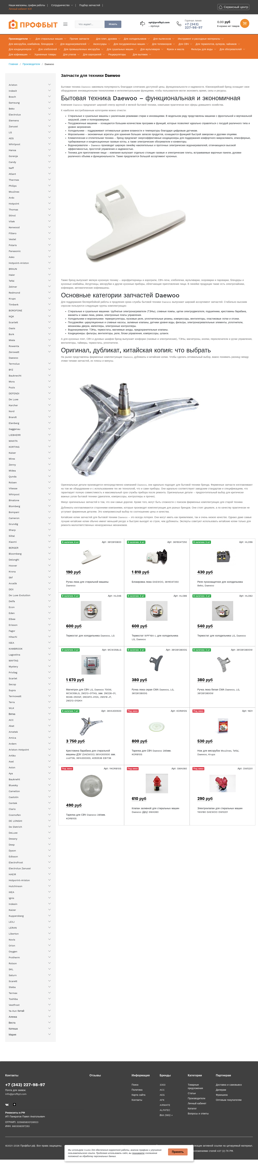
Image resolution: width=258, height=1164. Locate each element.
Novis (12, 939)
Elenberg (14, 423)
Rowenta (14, 346)
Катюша (13, 1028)
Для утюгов (69, 54)
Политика (137, 1089)
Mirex (12, 458)
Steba (12, 987)
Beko (11, 108)
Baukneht (14, 779)
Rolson (13, 963)
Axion (12, 767)
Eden (12, 613)
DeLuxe (13, 832)
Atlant (12, 174)
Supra (12, 690)
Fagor (12, 630)
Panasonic (15, 251)
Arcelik (13, 583)
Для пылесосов (162, 38)
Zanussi (13, 126)
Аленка (13, 1016)
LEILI (12, 921)
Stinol (12, 215)
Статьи (192, 1093)
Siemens (14, 120)
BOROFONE (15, 310)
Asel (11, 761)
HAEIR (12, 874)
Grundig (13, 524)
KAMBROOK (15, 648)
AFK (162, 1100)
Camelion (14, 791)
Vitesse (13, 488)
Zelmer (13, 286)
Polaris (13, 245)
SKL (11, 969)
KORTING (14, 446)
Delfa (12, 601)
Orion (12, 945)
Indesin (13, 904)
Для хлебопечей (47, 49)
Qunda (12, 476)
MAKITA (13, 441)
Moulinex (14, 191)
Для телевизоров (162, 44)
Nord (11, 411)
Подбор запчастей (89, 5)
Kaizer (12, 910)
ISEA (11, 642)
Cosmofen (15, 815)
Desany (13, 838)
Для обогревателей (231, 49)
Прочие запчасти (79, 38)
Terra (12, 702)
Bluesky (13, 785)
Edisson (13, 856)
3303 (162, 1084)
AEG (11, 138)
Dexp (12, 844)
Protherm (14, 957)
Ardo (11, 197)
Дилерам (221, 1089)
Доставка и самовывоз (229, 1084)
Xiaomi (13, 541)
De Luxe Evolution (19, 595)
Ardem (13, 743)
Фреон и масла (175, 49)
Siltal (12, 536)
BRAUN (13, 269)
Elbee (12, 619)
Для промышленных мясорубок (82, 49)
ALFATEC (165, 1110)
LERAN (13, 927)
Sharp (12, 530)
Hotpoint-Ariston (19, 263)
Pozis (12, 387)
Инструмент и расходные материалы (199, 38)
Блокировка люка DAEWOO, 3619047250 (155, 581)
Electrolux (15, 114)
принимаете (138, 1153)
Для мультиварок (150, 49)
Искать (113, 24)
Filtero (12, 233)
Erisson (13, 625)
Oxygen (13, 951)
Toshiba (13, 999)
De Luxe (13, 399)
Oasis (12, 328)
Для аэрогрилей (92, 54)
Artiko (12, 755)
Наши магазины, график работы (27, 5)
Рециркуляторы (117, 54)
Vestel (12, 239)
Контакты (137, 1100)
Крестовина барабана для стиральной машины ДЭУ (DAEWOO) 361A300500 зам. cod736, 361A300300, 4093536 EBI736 (91, 754)
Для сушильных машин (120, 49)
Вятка (12, 714)
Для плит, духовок (106, 38)
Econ (12, 607)
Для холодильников (135, 38)
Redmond (14, 292)
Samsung (14, 102)
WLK (11, 708)
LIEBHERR (15, 435)
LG (10, 132)
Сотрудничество (60, 5)
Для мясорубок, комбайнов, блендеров (31, 44)
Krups (12, 298)
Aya (11, 773)
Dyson (12, 850)
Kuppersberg (16, 915)
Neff (11, 168)
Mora (12, 381)
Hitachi (13, 636)
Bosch (12, 96)
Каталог (192, 1108)
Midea (12, 470)
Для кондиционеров (20, 49)
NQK (11, 316)
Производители (18, 38)
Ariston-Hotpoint (19, 749)
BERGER (13, 547)
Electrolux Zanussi (20, 868)
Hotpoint (14, 203)
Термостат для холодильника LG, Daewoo (221, 635)
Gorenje (13, 156)
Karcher (13, 405)
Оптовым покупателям (228, 1100)
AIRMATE (165, 1105)
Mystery (13, 666)
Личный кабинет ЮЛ (20, 9)
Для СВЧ (184, 44)
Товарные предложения (195, 1086)
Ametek (13, 731)
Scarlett (13, 322)
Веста (12, 1022)
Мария (12, 1034)
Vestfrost (14, 1005)
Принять (178, 1152)
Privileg (13, 672)
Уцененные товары (45, 54)
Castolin (13, 797)
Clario (12, 809)
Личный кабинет (197, 1103)
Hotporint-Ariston (19, 880)
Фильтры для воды (202, 49)
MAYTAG (13, 660)
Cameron (14, 518)
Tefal (11, 280)
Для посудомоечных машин (129, 44)
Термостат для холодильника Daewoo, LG (90, 635)
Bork (11, 334)
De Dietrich (15, 826)
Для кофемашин (18, 54)
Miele (12, 340)
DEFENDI (14, 393)
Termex (13, 993)
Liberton (14, 933)
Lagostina (14, 654)
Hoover (13, 565)
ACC (11, 720)
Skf (11, 577)
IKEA (11, 892)
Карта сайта (138, 1094)
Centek (13, 803)
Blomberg (14, 506)
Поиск (135, 1084)
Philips (13, 185)
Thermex (14, 179)
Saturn (13, 975)
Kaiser (12, 452)
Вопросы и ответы (198, 1113)
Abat (11, 725)
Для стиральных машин (49, 38)
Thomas (13, 209)
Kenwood (14, 227)
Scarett (13, 981)
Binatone (14, 500)
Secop (12, 684)
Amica (12, 737)
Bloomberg (15, 553)
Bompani (14, 512)
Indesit (13, 90)
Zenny (12, 464)
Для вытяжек (140, 54)
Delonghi (14, 559)
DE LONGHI (15, 820)
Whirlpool (14, 144)
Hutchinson (15, 886)
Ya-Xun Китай (16, 1010)
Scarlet (13, 678)
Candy (12, 162)
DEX (11, 589)
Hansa (12, 150)
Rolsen (13, 482)
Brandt (13, 417)
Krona (12, 571)
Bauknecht (15, 375)
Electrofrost (16, 862)
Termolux (14, 363)
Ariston (13, 84)
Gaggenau (14, 429)
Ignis (11, 898)
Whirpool (14, 494)
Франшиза (221, 1094)
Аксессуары (100, 44)
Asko (11, 257)
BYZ (11, 369)
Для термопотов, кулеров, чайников (216, 44)
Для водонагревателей (73, 44)
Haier (12, 274)
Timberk (13, 304)
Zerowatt (14, 352)
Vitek (12, 221)
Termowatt (15, 696)
